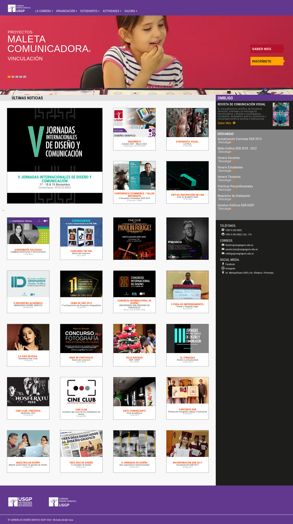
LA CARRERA (43, 11)
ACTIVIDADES (111, 11)
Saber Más (261, 49)
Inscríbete (261, 61)
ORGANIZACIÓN (66, 11)
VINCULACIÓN (25, 58)
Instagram (228, 268)
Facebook (228, 264)
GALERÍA (130, 11)
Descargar (227, 142)
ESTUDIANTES (89, 11)
